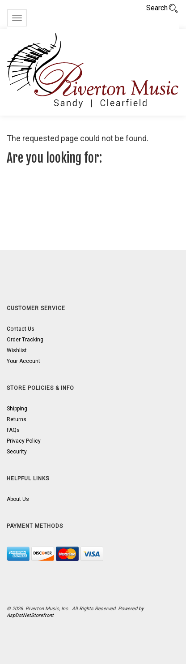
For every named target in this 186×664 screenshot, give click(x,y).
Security (17, 451)
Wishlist (17, 350)
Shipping (17, 408)
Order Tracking (25, 339)
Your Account (23, 361)
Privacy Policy (24, 441)
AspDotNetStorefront (30, 615)
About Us (18, 499)
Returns (16, 419)
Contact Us (20, 329)
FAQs (13, 430)
